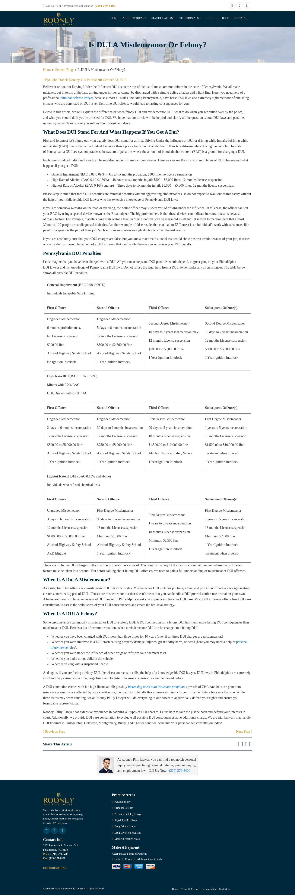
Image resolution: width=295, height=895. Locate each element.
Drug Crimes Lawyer (125, 826)
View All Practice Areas (127, 839)
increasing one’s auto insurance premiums (156, 687)
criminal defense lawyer (76, 98)
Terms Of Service (189, 888)
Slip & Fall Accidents (125, 820)
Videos (210, 18)
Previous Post (54, 731)
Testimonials (189, 18)
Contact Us (242, 18)
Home (114, 18)
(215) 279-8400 (105, 6)
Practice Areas (162, 18)
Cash (117, 859)
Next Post (244, 731)
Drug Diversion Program (127, 832)
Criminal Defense (123, 807)
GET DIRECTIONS (56, 868)
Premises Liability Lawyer (128, 814)
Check (128, 859)
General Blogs (64, 70)
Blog (225, 18)
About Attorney (134, 18)
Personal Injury (122, 801)
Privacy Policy (209, 888)
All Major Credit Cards (149, 859)
